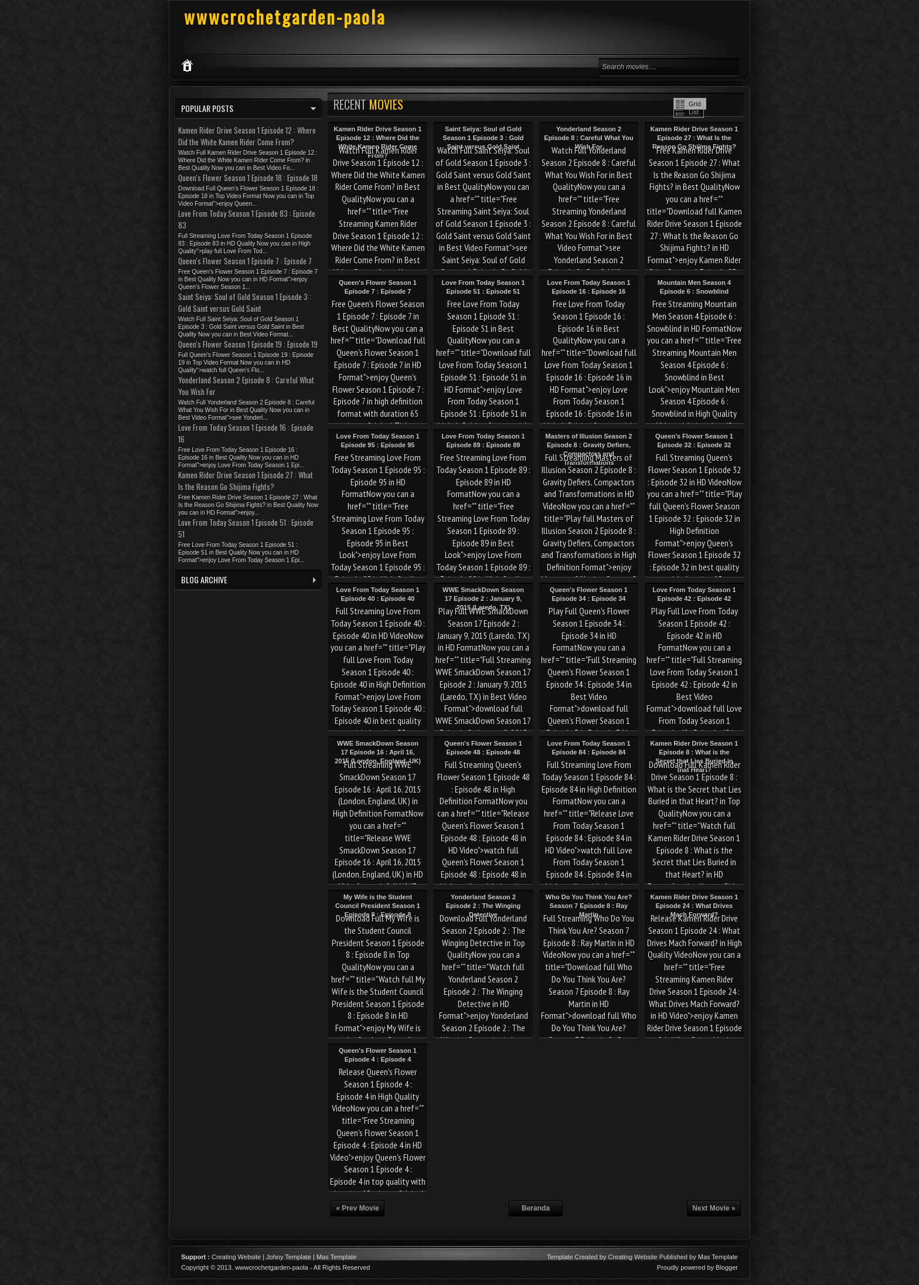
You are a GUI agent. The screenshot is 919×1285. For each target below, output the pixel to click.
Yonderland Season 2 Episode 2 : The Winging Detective (483, 905)
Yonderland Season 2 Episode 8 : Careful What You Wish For (588, 137)
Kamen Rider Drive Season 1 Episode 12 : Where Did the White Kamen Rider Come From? (247, 136)
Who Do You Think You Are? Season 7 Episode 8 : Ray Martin (589, 905)
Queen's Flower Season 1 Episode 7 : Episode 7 (245, 261)
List (694, 111)
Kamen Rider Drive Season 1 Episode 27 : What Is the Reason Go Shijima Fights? (694, 137)
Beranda (536, 1208)
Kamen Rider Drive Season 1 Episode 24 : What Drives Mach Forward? (694, 905)
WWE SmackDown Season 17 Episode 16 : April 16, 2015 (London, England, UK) (378, 752)
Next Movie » (713, 1208)
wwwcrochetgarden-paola (285, 17)
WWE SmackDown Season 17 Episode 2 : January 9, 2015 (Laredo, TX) (483, 598)
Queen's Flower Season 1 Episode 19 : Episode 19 (248, 344)
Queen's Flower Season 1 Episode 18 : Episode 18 (248, 177)
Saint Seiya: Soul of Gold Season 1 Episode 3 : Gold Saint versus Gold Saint (483, 137)
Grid (695, 103)
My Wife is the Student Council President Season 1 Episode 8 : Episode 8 (377, 905)
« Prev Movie (357, 1208)
